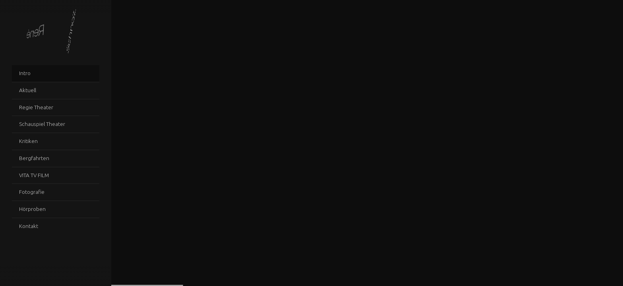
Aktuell (27, 90)
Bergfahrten (34, 158)
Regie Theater (36, 107)
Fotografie (31, 192)
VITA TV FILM (34, 175)
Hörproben (32, 209)
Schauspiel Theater (42, 124)
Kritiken (28, 141)
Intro (25, 73)
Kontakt (28, 226)
